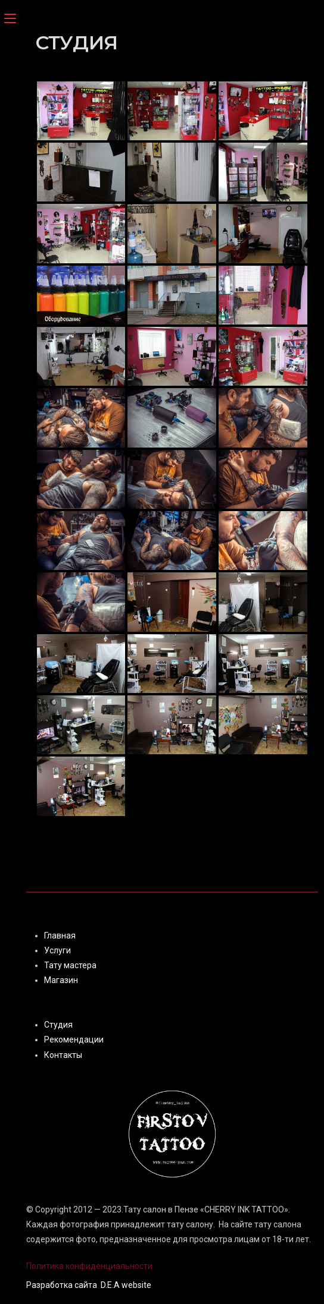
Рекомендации (74, 1039)
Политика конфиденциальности (89, 1266)
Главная (60, 935)
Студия (58, 1024)
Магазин (61, 980)
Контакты (63, 1055)
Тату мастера (70, 965)
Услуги (57, 950)
